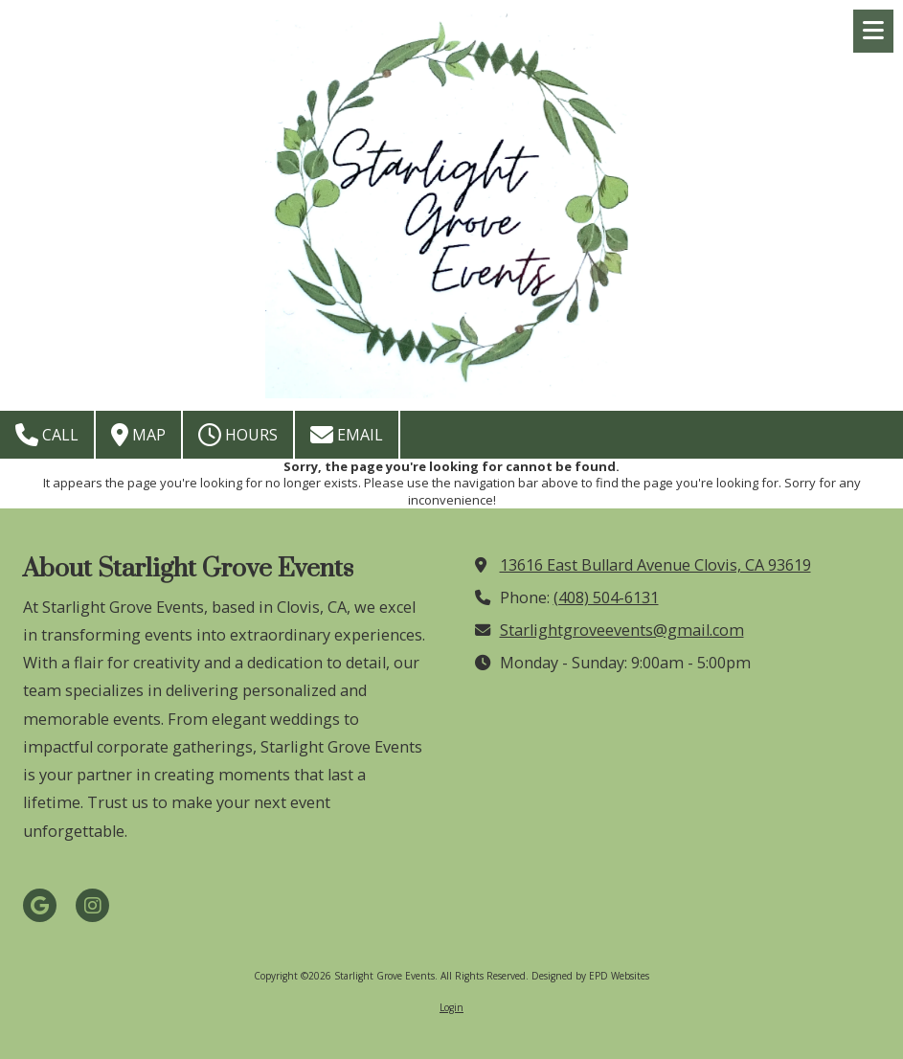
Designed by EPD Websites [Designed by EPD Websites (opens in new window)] (590, 975)
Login (451, 1007)
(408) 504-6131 (606, 597)
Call (47, 434)
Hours (238, 434)
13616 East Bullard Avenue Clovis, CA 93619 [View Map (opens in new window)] (655, 564)
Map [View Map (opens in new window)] (138, 434)
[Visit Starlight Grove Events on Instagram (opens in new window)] (92, 905)
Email (346, 434)
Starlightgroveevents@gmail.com (622, 630)
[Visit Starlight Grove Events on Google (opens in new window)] (39, 905)
